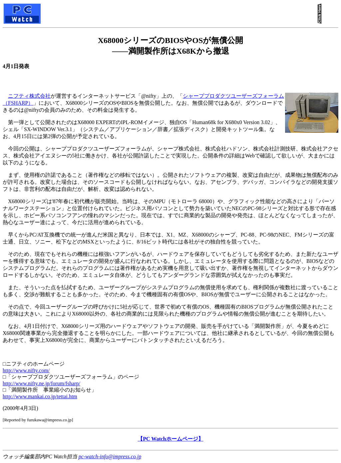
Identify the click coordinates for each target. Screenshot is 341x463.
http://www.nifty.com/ (26, 370)
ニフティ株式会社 (29, 96)
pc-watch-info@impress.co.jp (110, 456)
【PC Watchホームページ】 (170, 439)
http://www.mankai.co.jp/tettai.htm (40, 396)
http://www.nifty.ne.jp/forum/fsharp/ (41, 383)
